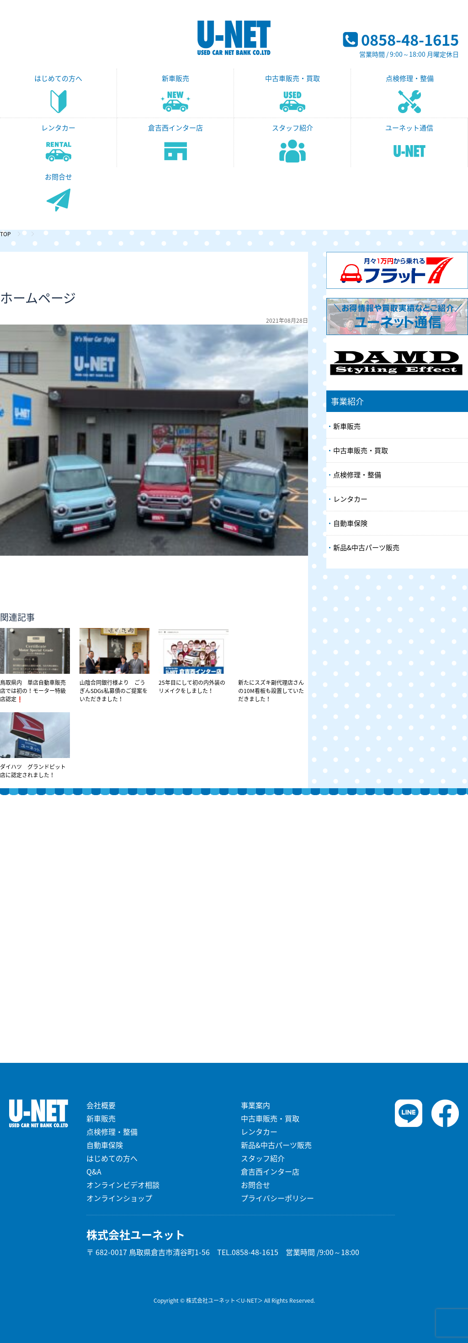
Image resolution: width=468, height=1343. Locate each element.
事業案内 (255, 1104)
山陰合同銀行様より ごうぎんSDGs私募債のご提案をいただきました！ (114, 665)
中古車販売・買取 (292, 78)
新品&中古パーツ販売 (366, 547)
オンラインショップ (119, 1197)
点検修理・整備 (410, 78)
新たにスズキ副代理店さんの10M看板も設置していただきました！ (273, 665)
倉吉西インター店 (175, 128)
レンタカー (58, 128)
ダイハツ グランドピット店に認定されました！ (35, 745)
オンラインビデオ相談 (123, 1184)
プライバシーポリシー (277, 1197)
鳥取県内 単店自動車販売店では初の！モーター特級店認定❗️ (35, 665)
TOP (5, 234)
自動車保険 (350, 523)
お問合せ (58, 177)
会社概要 (101, 1104)
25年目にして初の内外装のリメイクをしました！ (194, 661)
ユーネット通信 (409, 128)
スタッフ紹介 (292, 128)
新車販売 (175, 78)
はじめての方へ (58, 78)
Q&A (93, 1171)
